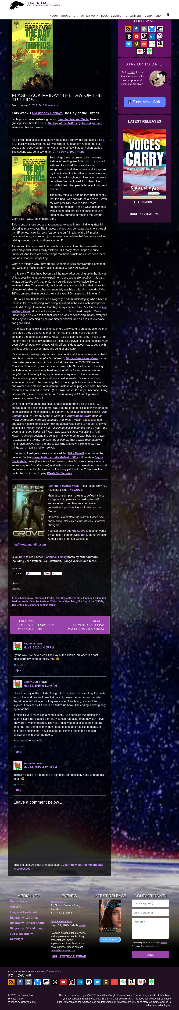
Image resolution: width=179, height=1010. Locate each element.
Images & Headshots (23, 912)
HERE (131, 72)
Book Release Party (61, 921)
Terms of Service (148, 946)
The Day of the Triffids (90, 601)
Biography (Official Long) (27, 928)
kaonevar (30, 643)
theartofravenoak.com (51, 971)
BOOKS (65, 16)
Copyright (16, 939)
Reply (17, 670)
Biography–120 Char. (24, 917)
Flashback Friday (55, 557)
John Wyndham (91, 123)
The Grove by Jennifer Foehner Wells (33, 604)
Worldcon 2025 (59, 901)
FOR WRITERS (133, 16)
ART (75, 16)
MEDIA (149, 16)
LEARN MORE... (144, 202)
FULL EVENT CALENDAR (69, 956)
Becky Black (32, 681)
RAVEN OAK (45, 5)
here (84, 534)
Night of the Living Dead (82, 358)
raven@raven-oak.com (63, 950)
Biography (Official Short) (27, 922)
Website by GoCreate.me (22, 1002)
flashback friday (24, 598)
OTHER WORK (89, 16)
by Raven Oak (25, 995)
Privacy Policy (15, 998)
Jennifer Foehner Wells (73, 119)
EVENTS (116, 16)
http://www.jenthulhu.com (29, 544)
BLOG (104, 16)
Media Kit (16, 906)
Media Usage (18, 901)
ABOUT (54, 16)
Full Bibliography (21, 933)
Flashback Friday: (47, 113)
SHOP (159, 16)
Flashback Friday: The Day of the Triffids (58, 598)
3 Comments (50, 105)
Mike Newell (76, 453)
